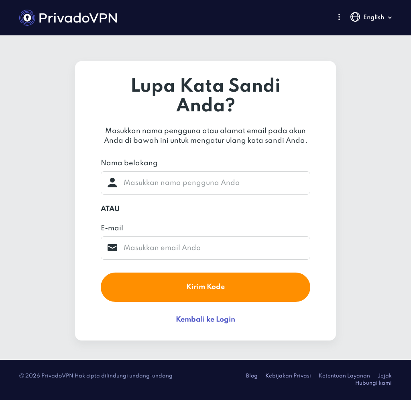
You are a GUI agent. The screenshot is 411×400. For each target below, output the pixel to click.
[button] (339, 17)
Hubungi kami (373, 383)
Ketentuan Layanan (344, 376)
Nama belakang (129, 163)
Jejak (385, 376)
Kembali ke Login (205, 319)
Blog (252, 376)
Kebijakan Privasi (288, 376)
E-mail (112, 228)
